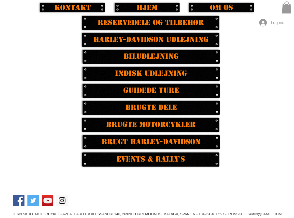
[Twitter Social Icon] (33, 200)
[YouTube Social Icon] (47, 200)
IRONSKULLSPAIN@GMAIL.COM (254, 214)
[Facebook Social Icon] (18, 200)
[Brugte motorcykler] (150, 125)
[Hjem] (147, 7)
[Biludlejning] (151, 57)
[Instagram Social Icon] (62, 200)
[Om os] (221, 7)
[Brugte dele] (151, 108)
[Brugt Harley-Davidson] (151, 142)
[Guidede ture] (151, 91)
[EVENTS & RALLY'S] (150, 159)
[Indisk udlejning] (151, 74)
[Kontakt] (72, 7)
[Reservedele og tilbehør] (150, 23)
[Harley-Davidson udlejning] (150, 40)
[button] (287, 7)
